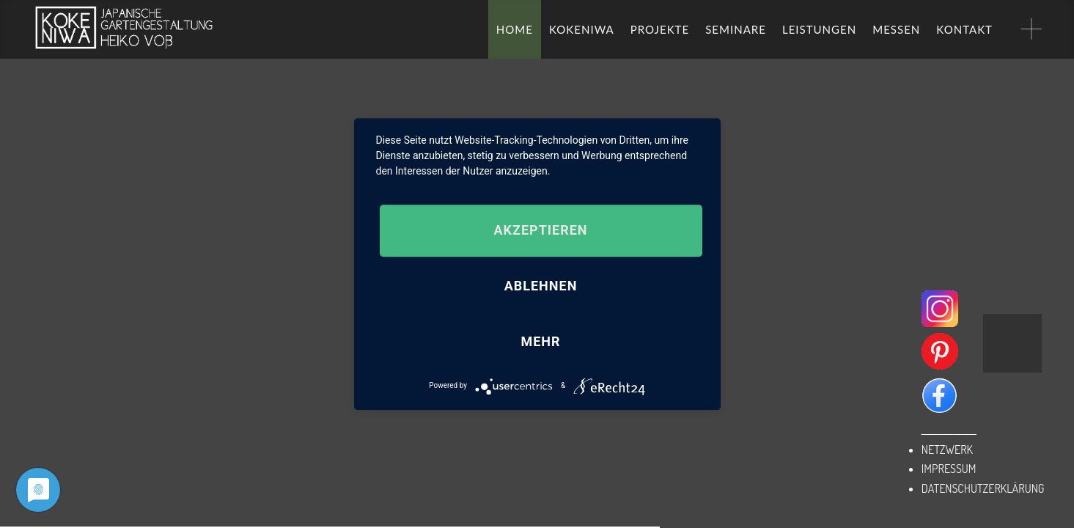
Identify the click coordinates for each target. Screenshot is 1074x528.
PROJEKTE (659, 29)
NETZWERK (947, 449)
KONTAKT (964, 29)
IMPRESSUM (949, 468)
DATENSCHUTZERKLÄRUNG (983, 488)
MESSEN (896, 29)
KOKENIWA (581, 29)
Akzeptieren (540, 230)
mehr (540, 341)
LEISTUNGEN (819, 29)
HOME (514, 29)
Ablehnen (541, 286)
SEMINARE (735, 29)
